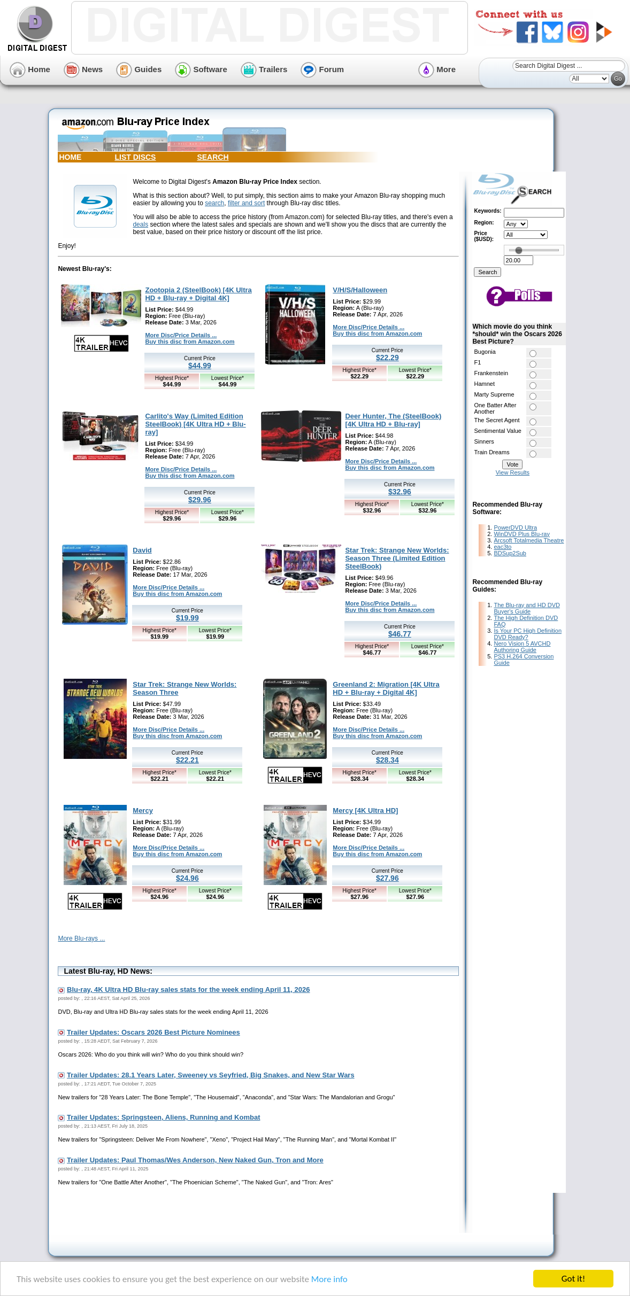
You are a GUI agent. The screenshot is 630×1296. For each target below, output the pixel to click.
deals (140, 224)
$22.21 (187, 760)
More (437, 69)
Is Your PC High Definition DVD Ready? (528, 633)
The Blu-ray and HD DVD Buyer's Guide (527, 608)
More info (329, 1279)
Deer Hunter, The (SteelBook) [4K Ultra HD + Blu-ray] (393, 420)
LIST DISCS (135, 157)
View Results (512, 472)
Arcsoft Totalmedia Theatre (529, 540)
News (83, 69)
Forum (322, 69)
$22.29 (387, 357)
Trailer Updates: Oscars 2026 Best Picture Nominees (153, 1032)
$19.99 (187, 618)
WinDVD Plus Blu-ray (522, 534)
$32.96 (399, 491)
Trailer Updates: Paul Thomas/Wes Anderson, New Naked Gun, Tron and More (195, 1160)
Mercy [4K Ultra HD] (365, 810)
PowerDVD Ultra (515, 527)
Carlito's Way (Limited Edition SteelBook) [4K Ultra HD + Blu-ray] (195, 424)
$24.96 (187, 878)
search (214, 203)
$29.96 (199, 499)
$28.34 (387, 760)
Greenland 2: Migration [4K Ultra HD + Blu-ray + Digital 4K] (386, 688)
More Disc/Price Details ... (181, 335)
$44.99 (199, 365)
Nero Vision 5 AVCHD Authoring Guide (522, 646)
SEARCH (212, 157)
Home (30, 69)
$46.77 (399, 634)
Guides (139, 69)
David (142, 550)
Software (201, 69)
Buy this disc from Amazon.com (189, 341)
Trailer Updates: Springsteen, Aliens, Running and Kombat (163, 1117)
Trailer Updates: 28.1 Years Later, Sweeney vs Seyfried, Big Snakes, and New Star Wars (211, 1075)
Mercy (143, 810)
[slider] (518, 250)
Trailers (264, 69)
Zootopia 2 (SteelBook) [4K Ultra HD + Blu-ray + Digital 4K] (198, 294)
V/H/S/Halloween (360, 290)
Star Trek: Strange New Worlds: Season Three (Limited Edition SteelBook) (397, 558)
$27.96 (387, 878)
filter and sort (246, 203)
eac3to (502, 547)
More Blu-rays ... (81, 938)
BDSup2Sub (510, 553)
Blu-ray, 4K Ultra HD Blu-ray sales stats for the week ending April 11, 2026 (188, 989)
